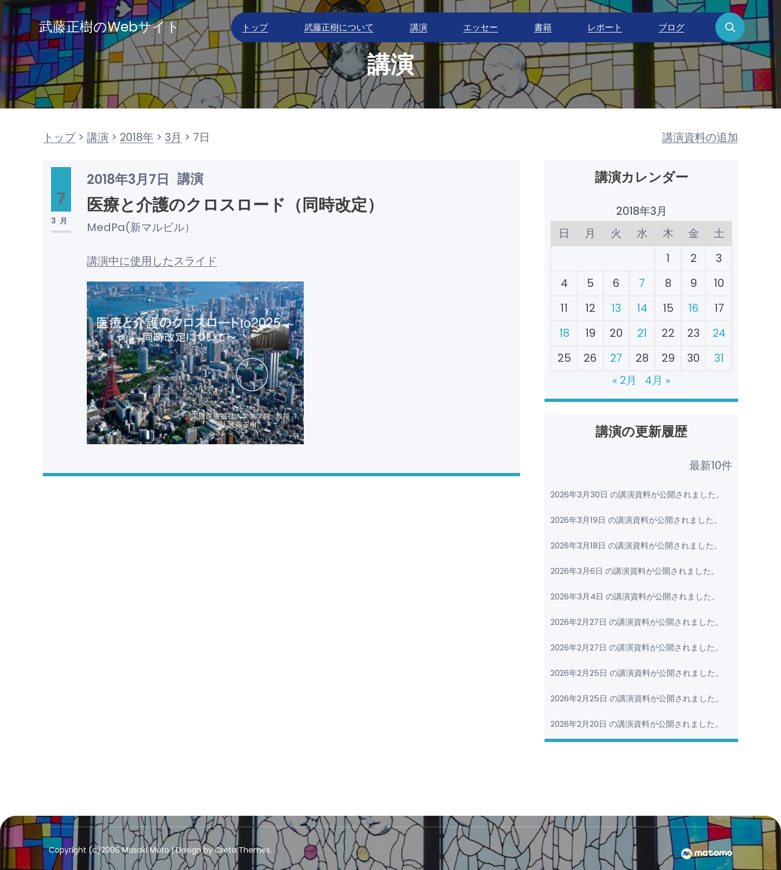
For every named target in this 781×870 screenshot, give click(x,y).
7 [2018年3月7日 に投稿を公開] (642, 283)
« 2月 (624, 380)
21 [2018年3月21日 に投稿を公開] (642, 333)
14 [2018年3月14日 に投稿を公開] (641, 308)
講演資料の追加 (700, 137)
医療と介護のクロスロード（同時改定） (235, 205)
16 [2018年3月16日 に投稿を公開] (693, 308)
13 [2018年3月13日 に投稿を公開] (616, 308)
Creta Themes (242, 850)
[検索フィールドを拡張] (730, 27)
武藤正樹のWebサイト (109, 26)
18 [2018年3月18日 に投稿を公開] (564, 333)
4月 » (658, 380)
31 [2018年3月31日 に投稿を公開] (719, 358)
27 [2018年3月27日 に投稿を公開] (616, 358)
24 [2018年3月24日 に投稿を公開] (719, 333)
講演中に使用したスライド (152, 260)
